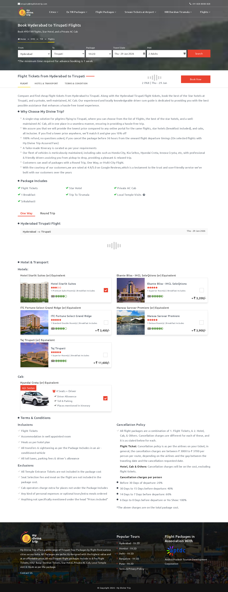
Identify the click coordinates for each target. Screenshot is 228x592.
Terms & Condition (76, 83)
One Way (26, 213)
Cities (53, 12)
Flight (24, 83)
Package (90, 48)
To (53, 48)
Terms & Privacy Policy (131, 568)
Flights (205, 12)
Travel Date (119, 48)
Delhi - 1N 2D (126, 553)
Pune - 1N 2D (126, 563)
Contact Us (26, 572)
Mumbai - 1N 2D (128, 548)
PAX (149, 48)
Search (199, 53)
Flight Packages (106, 12)
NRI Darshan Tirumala (178, 12)
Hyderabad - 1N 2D (129, 543)
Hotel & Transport (46, 83)
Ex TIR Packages (77, 12)
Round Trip (47, 213)
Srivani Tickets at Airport (140, 12)
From (21, 48)
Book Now (195, 79)
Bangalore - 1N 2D (129, 558)
